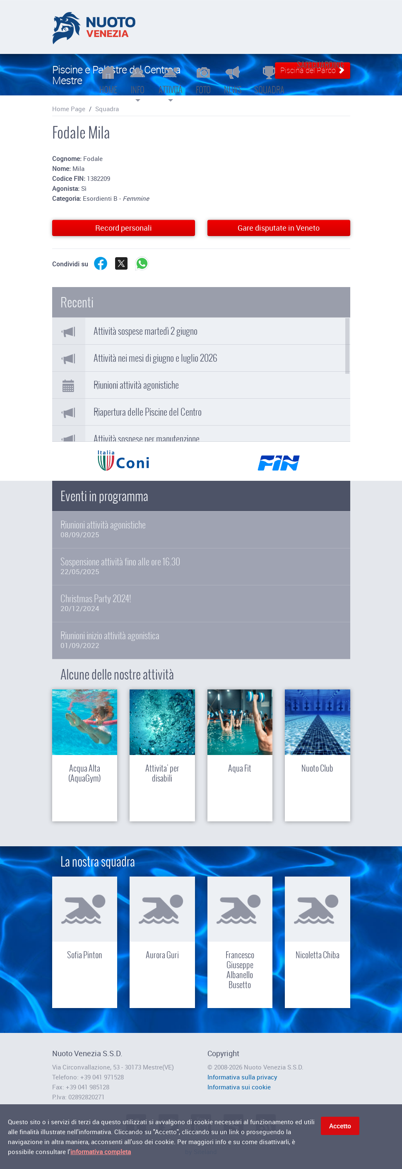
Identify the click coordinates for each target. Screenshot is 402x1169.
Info (138, 83)
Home (108, 79)
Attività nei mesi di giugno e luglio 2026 (155, 358)
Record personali (123, 228)
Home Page (68, 109)
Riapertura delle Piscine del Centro (148, 412)
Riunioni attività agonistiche (136, 385)
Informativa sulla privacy (242, 1077)
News (233, 79)
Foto (203, 79)
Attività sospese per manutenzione (147, 439)
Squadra (269, 79)
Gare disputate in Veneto (279, 228)
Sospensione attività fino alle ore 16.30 (201, 566)
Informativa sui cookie (239, 1087)
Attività (171, 83)
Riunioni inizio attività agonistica (201, 639)
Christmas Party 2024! (201, 603)
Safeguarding (320, 65)
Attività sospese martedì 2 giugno (145, 331)
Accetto (340, 1127)
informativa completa (100, 1153)
